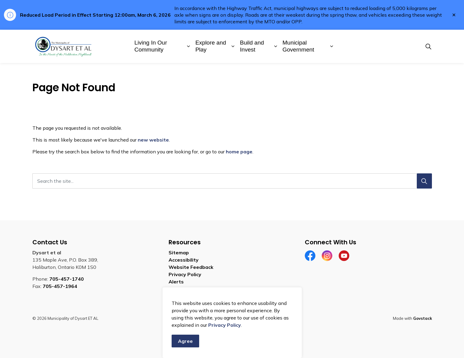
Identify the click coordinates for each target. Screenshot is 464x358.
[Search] (424, 181)
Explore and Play (210, 46)
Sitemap (179, 252)
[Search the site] (232, 181)
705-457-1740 (66, 279)
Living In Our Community (150, 46)
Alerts (176, 282)
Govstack (422, 318)
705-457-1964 (60, 286)
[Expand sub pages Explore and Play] (232, 46)
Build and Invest (252, 46)
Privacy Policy (224, 325)
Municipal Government (298, 46)
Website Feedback (191, 267)
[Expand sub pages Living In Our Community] (188, 46)
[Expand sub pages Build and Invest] (275, 46)
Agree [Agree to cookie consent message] (185, 341)
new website (153, 140)
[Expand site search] (428, 46)
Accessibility (184, 260)
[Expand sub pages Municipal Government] (331, 46)
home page (239, 152)
